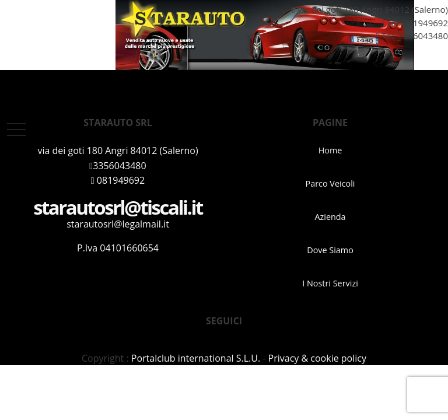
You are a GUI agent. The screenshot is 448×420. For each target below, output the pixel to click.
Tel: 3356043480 (407, 35)
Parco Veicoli (330, 183)
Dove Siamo (330, 250)
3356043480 (117, 165)
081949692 (425, 23)
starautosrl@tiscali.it (117, 207)
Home (330, 150)
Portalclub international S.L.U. (195, 358)
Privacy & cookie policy (317, 358)
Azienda (329, 216)
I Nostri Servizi (330, 283)
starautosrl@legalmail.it (117, 224)
